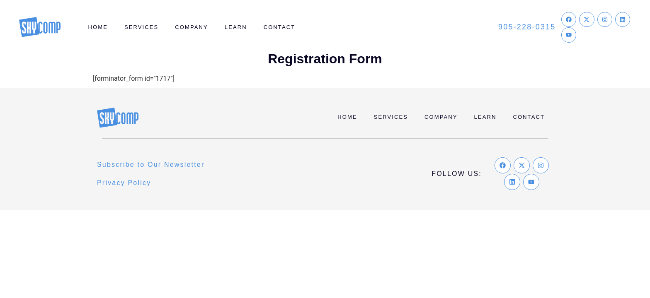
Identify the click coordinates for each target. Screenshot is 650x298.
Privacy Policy (124, 182)
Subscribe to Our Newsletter (150, 164)
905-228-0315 (527, 27)
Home (98, 27)
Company (191, 27)
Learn (236, 27)
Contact (280, 27)
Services (141, 27)
